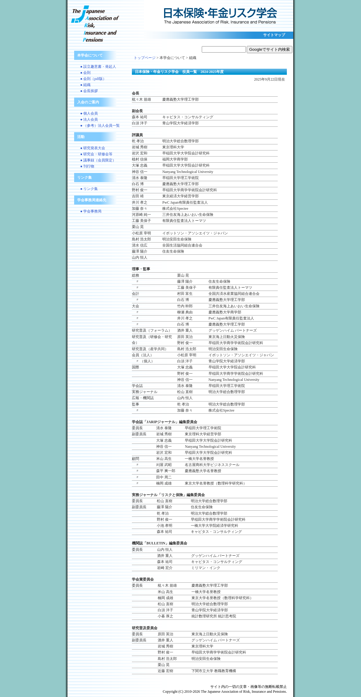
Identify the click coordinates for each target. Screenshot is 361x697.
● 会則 (85, 73)
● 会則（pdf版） (93, 79)
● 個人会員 (89, 113)
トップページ (145, 58)
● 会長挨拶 (89, 91)
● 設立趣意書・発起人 (98, 66)
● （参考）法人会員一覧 (100, 125)
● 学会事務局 (90, 211)
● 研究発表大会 (92, 148)
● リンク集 (89, 189)
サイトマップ (274, 35)
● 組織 (85, 85)
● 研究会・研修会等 (96, 154)
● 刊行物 (87, 166)
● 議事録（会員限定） (98, 160)
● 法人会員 (89, 119)
